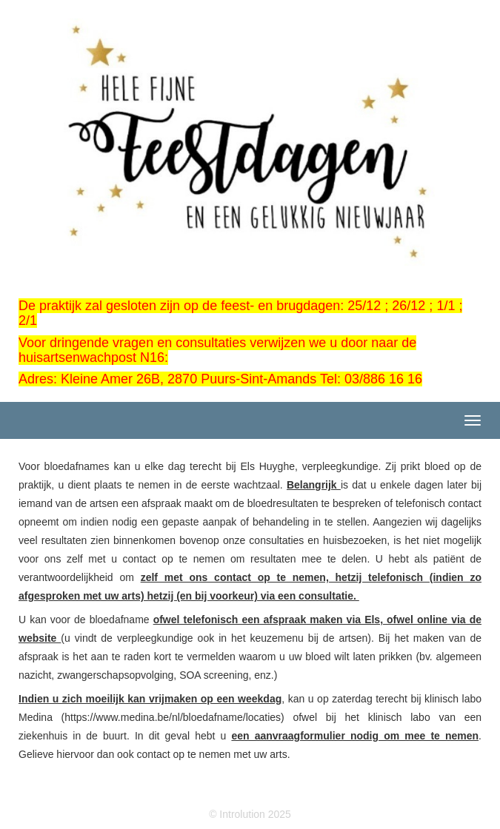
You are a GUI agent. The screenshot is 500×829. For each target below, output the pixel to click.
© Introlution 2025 (250, 814)
